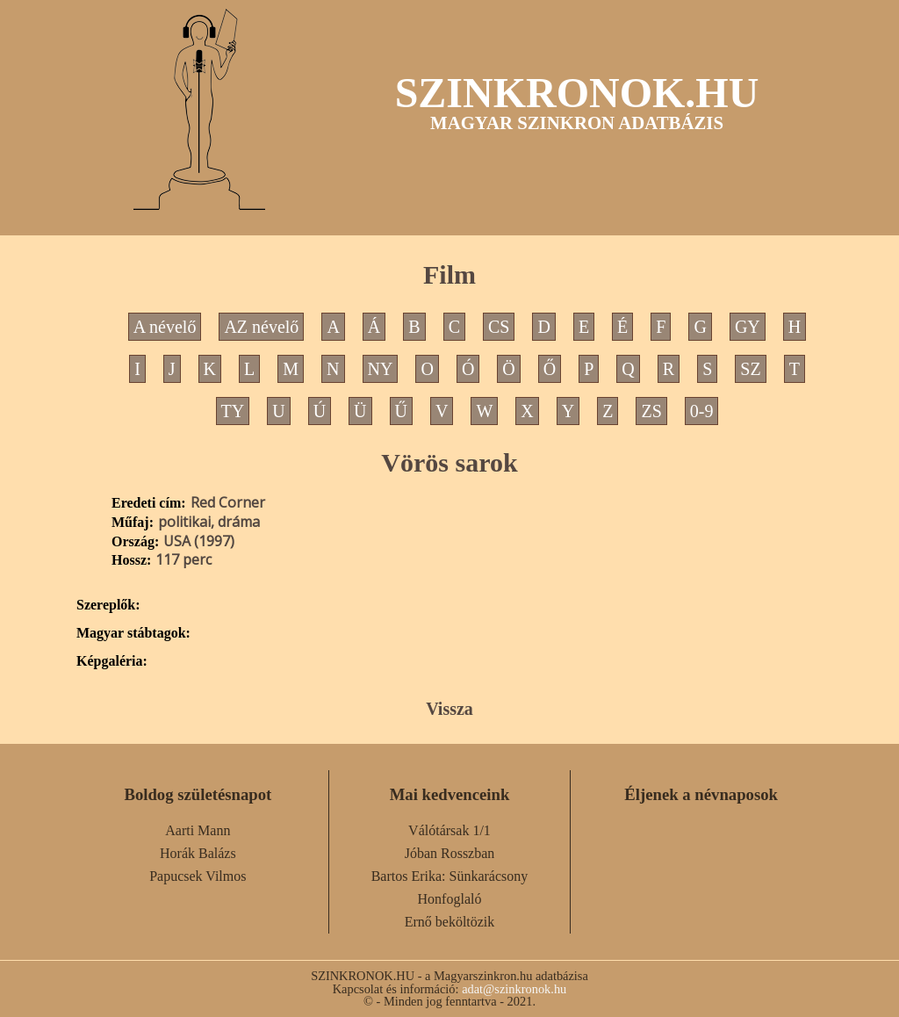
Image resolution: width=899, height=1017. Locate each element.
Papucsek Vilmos (197, 876)
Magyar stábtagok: (133, 633)
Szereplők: (108, 605)
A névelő (165, 326)
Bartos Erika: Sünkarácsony (450, 876)
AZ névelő (261, 326)
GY (747, 326)
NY (380, 369)
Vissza (449, 709)
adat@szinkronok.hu (514, 989)
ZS (651, 411)
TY (233, 411)
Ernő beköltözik (450, 921)
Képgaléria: (111, 661)
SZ (750, 369)
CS (498, 326)
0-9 (702, 411)
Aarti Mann (197, 830)
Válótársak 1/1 (449, 830)
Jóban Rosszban (450, 853)
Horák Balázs (198, 853)
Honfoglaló (450, 898)
